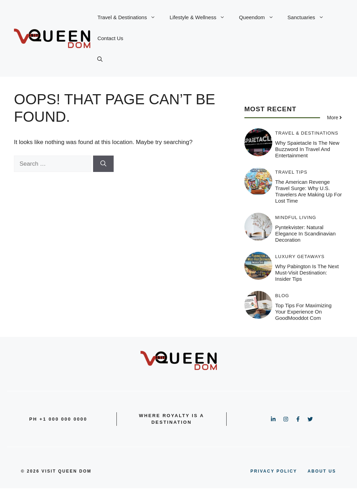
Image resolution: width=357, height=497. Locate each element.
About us (321, 471)
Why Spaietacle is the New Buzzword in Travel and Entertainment (307, 149)
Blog (282, 295)
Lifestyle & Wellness (200, 17)
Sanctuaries (309, 17)
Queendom (259, 17)
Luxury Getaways (300, 256)
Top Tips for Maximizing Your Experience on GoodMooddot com (303, 311)
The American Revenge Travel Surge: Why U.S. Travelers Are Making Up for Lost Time (308, 191)
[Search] (103, 164)
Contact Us (110, 38)
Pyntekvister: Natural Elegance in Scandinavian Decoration (305, 233)
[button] (99, 59)
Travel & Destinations (129, 17)
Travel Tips (291, 172)
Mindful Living (295, 217)
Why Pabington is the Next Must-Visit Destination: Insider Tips (307, 272)
